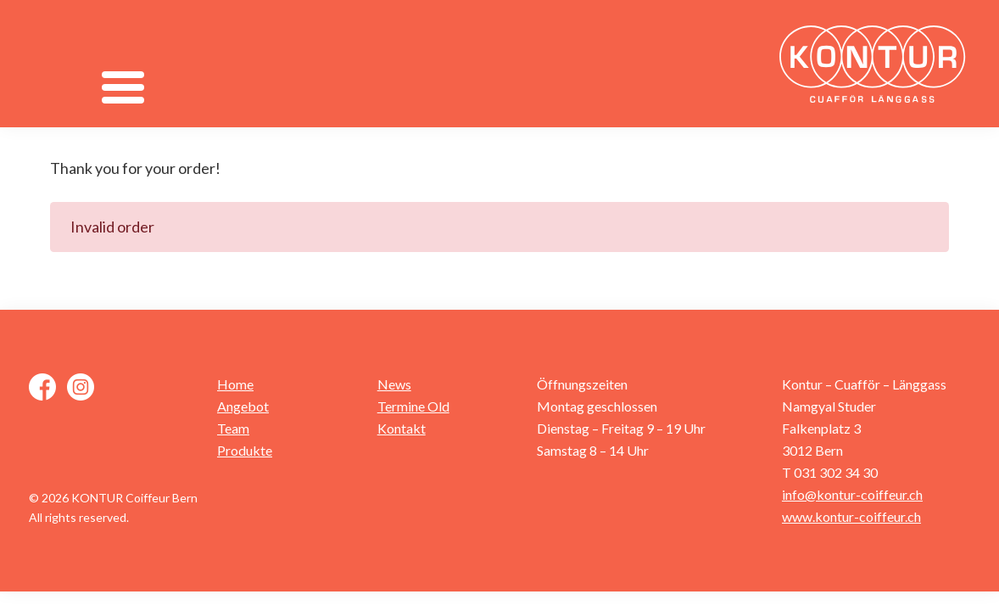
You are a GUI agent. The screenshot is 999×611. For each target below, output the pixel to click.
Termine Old (413, 406)
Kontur (877, 64)
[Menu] (123, 87)
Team (233, 428)
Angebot (243, 406)
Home (235, 384)
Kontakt (401, 428)
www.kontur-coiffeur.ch (851, 516)
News (394, 384)
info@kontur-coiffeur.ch (852, 494)
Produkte (244, 450)
